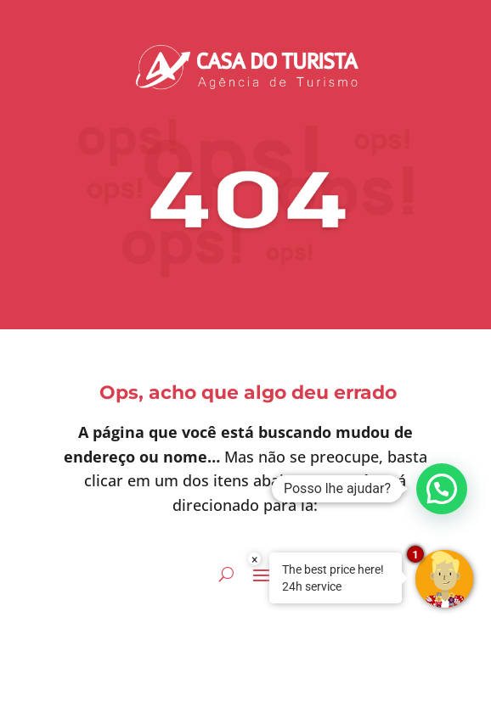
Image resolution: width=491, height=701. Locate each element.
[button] (441, 488)
